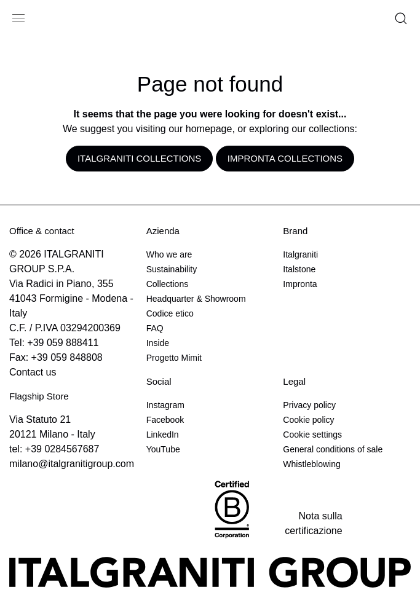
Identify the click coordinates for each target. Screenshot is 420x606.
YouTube (163, 449)
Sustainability (171, 269)
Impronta (300, 284)
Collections (167, 284)
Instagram (165, 405)
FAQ (155, 328)
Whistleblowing (311, 464)
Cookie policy (308, 420)
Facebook (165, 420)
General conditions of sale (332, 449)
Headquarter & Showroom (196, 299)
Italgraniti (300, 254)
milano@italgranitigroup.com (71, 463)
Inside (157, 343)
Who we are (169, 254)
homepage (209, 129)
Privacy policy (309, 405)
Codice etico (170, 313)
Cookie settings (312, 434)
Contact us (32, 372)
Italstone (299, 269)
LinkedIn (162, 434)
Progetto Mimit (174, 358)
